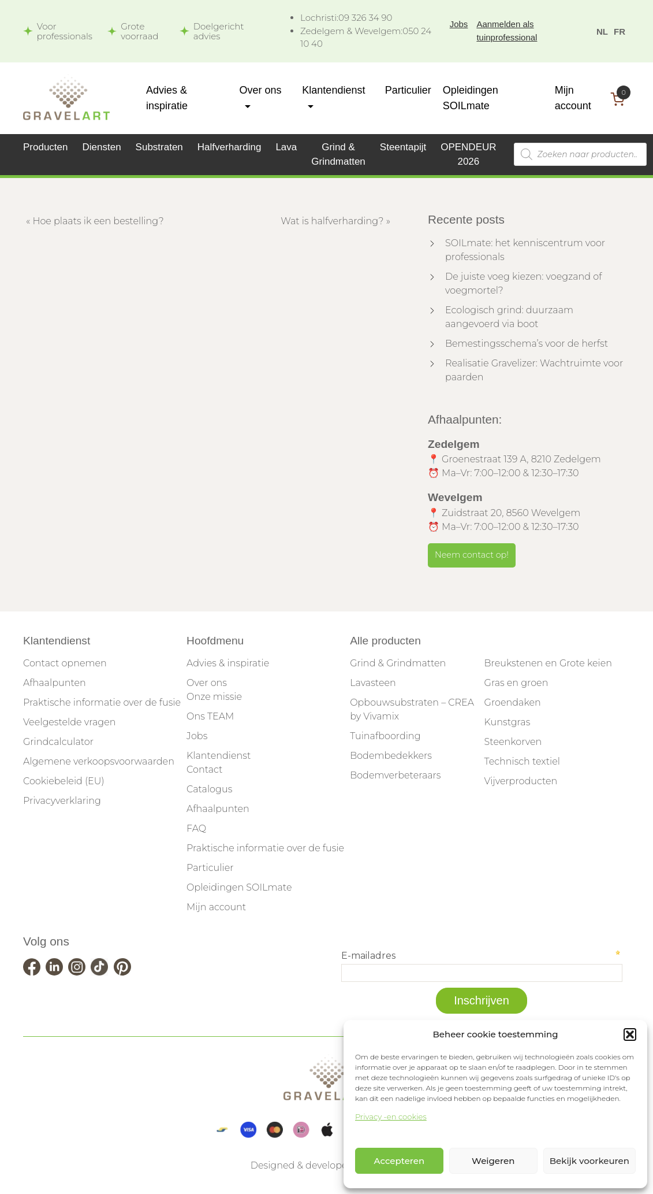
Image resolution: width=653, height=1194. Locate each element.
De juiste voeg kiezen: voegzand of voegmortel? (523, 283)
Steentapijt (403, 147)
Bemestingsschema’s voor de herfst (526, 343)
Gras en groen (516, 682)
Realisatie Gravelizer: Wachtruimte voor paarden (534, 370)
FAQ (196, 828)
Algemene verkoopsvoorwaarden (98, 761)
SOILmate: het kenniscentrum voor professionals (525, 250)
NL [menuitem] (602, 31)
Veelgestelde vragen (69, 722)
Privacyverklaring (62, 800)
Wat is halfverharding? (332, 221)
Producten (45, 147)
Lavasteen (373, 682)
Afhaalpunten (54, 682)
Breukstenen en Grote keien (548, 663)
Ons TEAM (210, 716)
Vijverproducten (521, 781)
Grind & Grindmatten (398, 663)
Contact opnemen (65, 663)
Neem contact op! (472, 555)
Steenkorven (513, 741)
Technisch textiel (522, 761)
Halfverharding (229, 147)
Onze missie (214, 696)
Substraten (159, 147)
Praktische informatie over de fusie (102, 702)
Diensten (102, 147)
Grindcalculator (58, 741)
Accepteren (399, 1160)
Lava (286, 147)
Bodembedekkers (391, 755)
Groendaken (512, 702)
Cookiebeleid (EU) (64, 781)
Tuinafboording (385, 736)
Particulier (408, 90)
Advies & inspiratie (227, 663)
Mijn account (216, 907)
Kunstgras (507, 722)
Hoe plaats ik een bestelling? (97, 221)
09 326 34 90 (346, 17)
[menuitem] (602, 31)
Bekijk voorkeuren (589, 1160)
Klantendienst (218, 755)
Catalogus (209, 789)
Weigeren (493, 1160)
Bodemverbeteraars (395, 775)
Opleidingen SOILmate (239, 887)
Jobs (459, 24)
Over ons (206, 682)
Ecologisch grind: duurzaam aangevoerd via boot (509, 317)
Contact (204, 769)
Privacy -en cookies (391, 1116)
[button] (630, 1034)
